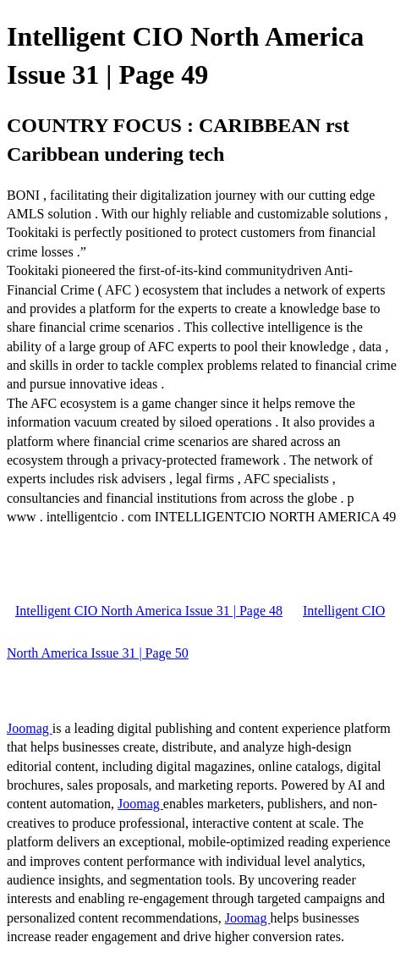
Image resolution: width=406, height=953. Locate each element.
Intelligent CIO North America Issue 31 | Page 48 (149, 610)
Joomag (29, 728)
